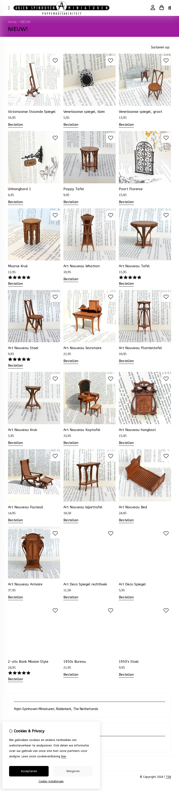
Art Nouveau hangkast (137, 430)
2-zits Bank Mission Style (28, 662)
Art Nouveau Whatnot (81, 266)
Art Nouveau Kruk (22, 430)
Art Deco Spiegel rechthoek (85, 584)
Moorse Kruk (18, 266)
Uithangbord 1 (19, 189)
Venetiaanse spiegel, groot (140, 112)
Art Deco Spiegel (132, 584)
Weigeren (73, 771)
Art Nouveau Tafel (134, 266)
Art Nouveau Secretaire (82, 348)
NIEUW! (25, 22)
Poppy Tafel (73, 189)
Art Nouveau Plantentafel (140, 348)
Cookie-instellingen (51, 781)
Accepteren (29, 771)
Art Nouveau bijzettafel (82, 507)
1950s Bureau (74, 662)
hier (63, 756)
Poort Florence (131, 189)
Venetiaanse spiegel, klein (84, 112)
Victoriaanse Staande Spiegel (32, 112)
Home (12, 22)
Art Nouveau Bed (133, 507)
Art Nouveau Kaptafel (81, 430)
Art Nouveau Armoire (25, 584)
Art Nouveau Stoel (23, 348)
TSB (168, 776)
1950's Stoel (129, 662)
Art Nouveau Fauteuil (25, 507)
